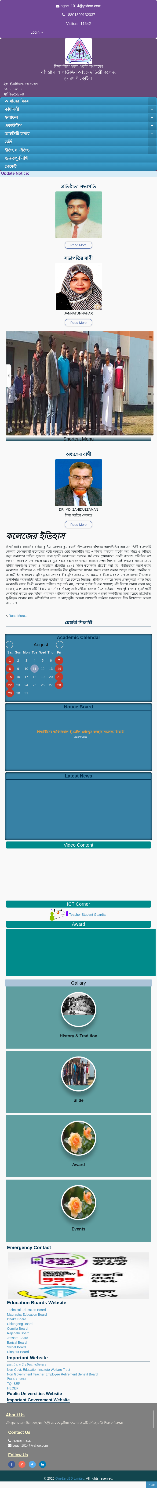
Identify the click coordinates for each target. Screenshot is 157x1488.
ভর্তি (80, 142)
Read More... (18, 616)
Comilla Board (17, 1328)
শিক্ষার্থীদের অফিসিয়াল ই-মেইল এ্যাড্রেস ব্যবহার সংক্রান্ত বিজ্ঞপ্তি (80, 733)
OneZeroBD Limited (69, 1478)
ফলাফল (80, 118)
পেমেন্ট (10, 166)
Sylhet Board (16, 1347)
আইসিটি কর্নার (80, 134)
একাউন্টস (80, 126)
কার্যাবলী (80, 109)
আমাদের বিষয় (80, 101)
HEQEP (12, 1388)
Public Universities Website (34, 1393)
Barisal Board (17, 1342)
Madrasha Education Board (27, 1314)
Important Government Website (38, 1400)
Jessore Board (17, 1338)
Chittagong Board (20, 1324)
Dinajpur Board (18, 1352)
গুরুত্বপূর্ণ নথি (16, 158)
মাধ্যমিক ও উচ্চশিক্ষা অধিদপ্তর (26, 1365)
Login (36, 32)
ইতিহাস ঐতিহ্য (80, 150)
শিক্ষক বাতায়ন (16, 1379)
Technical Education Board (26, 1310)
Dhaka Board (16, 1319)
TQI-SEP (13, 1384)
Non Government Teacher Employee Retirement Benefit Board (52, 1374)
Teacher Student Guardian (78, 914)
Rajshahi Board (18, 1333)
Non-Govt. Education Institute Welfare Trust (38, 1369)
